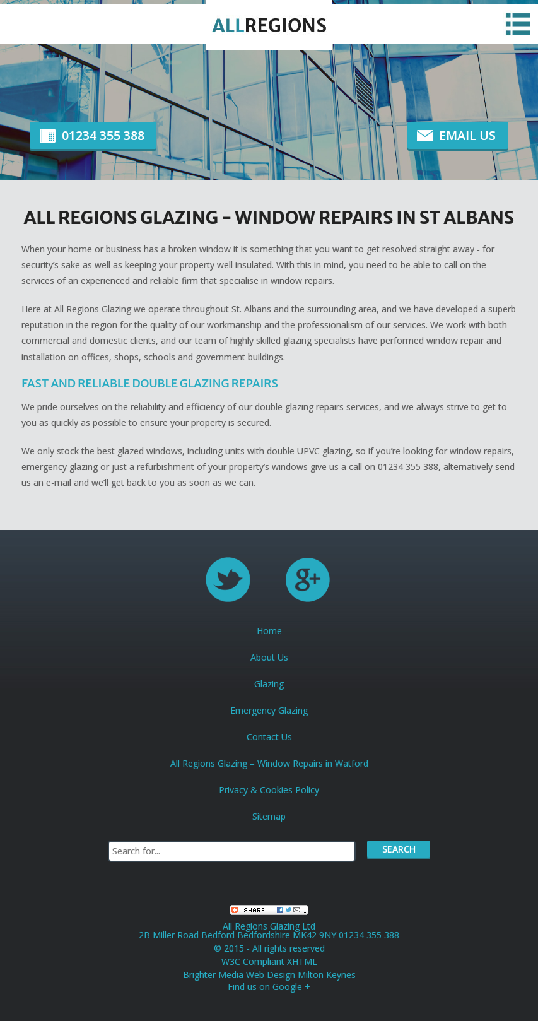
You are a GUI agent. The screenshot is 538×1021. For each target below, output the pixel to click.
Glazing (269, 684)
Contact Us (269, 737)
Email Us (467, 135)
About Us (269, 657)
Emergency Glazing (269, 710)
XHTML (302, 961)
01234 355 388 (103, 135)
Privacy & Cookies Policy (269, 790)
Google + (291, 987)
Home (269, 631)
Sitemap (269, 816)
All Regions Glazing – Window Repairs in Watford (269, 763)
